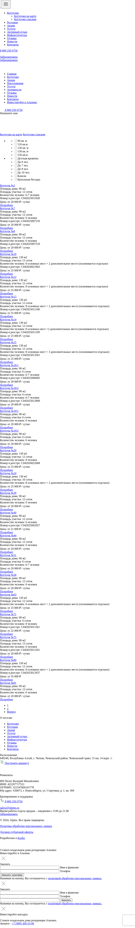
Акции (11, 25)
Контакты (13, 44)
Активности (14, 89)
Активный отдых (17, 31)
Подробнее (6, 205)
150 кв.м (23, 154)
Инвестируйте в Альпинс (22, 102)
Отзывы (12, 38)
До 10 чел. (24, 172)
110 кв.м (23, 144)
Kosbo (21, 838)
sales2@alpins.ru (9, 807)
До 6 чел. (23, 161)
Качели (22, 175)
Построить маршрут (14, 763)
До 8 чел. (23, 168)
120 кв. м (23, 147)
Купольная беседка (29, 179)
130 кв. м (23, 151)
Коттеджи (13, 12)
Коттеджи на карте (25, 16)
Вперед (11, 711)
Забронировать (9, 56)
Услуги (11, 28)
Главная (12, 73)
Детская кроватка (28, 158)
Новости (12, 41)
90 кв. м (22, 140)
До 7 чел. (23, 165)
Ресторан (12, 22)
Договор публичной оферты (16, 832)
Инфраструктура (17, 35)
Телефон (65, 871)
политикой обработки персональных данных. (75, 878)
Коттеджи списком (25, 19)
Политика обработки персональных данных (26, 826)
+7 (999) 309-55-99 (23, 923)
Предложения (15, 83)
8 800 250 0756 (9, 50)
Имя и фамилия (69, 867)
